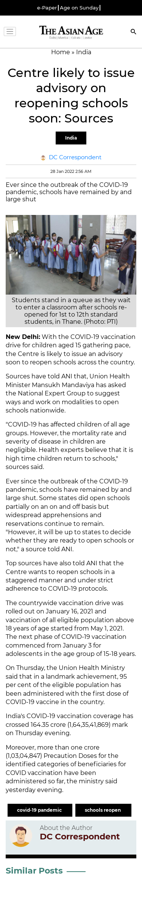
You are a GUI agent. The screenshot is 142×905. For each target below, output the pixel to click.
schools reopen (103, 810)
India (71, 138)
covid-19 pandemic (40, 810)
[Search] (133, 32)
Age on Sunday (79, 8)
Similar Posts (34, 871)
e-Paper (47, 8)
